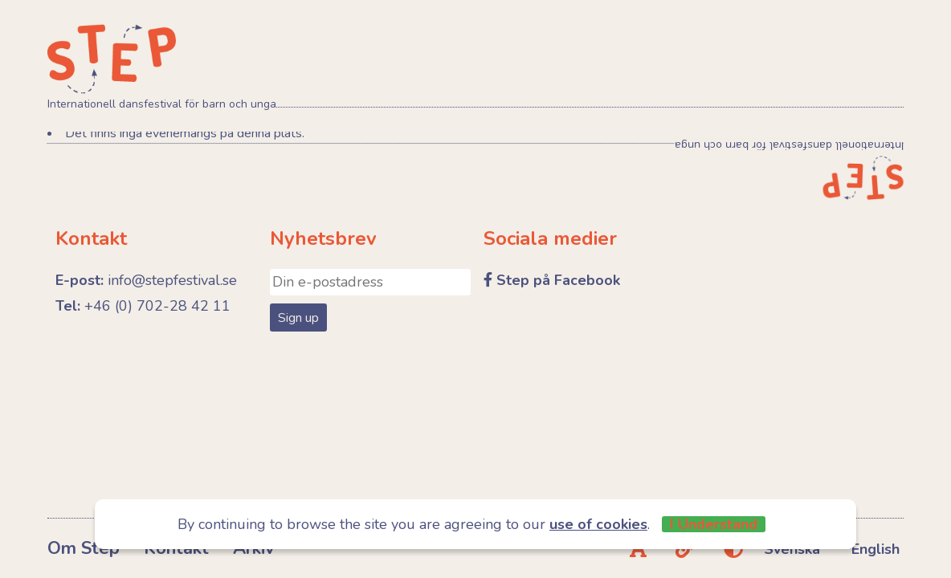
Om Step (83, 548)
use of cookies (598, 524)
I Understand (713, 524)
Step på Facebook (558, 280)
